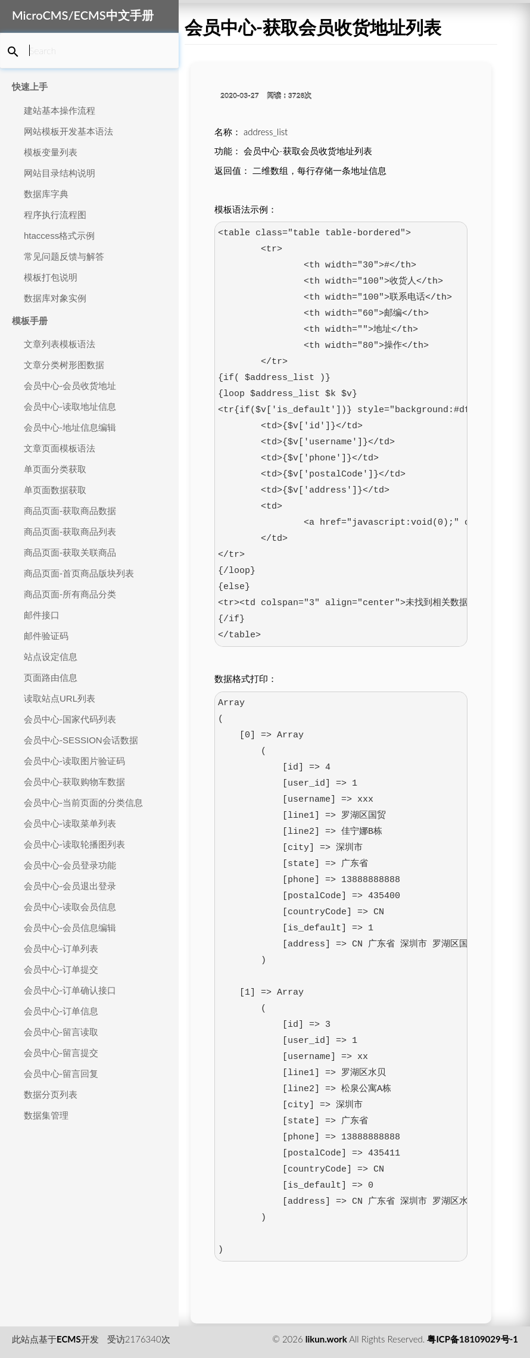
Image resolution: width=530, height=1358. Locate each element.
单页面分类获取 (55, 469)
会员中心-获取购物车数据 (74, 782)
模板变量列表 (50, 152)
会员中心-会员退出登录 (70, 886)
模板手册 (30, 321)
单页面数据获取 (55, 490)
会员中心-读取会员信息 (70, 907)
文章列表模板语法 (59, 344)
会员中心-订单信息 (61, 1011)
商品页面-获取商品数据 (70, 511)
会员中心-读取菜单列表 (70, 823)
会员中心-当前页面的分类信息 (83, 803)
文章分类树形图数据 (64, 365)
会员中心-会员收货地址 (70, 386)
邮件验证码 (46, 636)
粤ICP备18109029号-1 (472, 1339)
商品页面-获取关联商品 (70, 552)
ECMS (69, 1339)
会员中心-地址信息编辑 (70, 427)
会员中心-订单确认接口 (70, 990)
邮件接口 (42, 615)
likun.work (326, 1339)
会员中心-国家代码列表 (70, 719)
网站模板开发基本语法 (68, 131)
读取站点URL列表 (59, 698)
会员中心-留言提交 (61, 1053)
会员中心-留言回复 (61, 1074)
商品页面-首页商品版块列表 (79, 573)
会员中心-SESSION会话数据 (81, 740)
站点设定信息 (50, 657)
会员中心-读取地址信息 (70, 406)
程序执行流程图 (55, 215)
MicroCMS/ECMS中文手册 (83, 15)
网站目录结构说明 (59, 173)
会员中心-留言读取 (61, 1032)
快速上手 (30, 87)
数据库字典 (46, 194)
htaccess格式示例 (59, 236)
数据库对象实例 (55, 298)
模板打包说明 (50, 277)
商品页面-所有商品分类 (70, 594)
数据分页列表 (50, 1094)
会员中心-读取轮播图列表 (74, 844)
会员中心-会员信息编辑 (70, 928)
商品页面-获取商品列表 (70, 532)
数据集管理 (46, 1115)
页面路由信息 (50, 677)
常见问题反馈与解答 (64, 256)
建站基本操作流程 (59, 110)
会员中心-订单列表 (61, 948)
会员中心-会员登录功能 (70, 865)
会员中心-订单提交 (61, 969)
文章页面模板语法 (59, 448)
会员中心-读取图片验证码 (74, 761)
